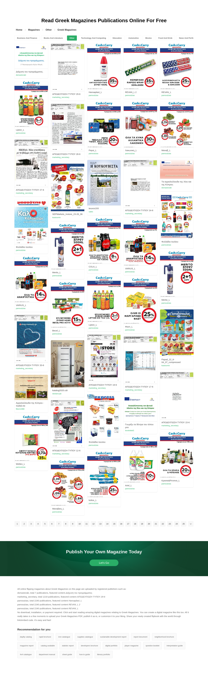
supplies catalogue (85, 637)
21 (156, 524)
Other (48, 30)
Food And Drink (165, 38)
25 (184, 524)
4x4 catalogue (26, 654)
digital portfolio (111, 646)
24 (177, 524)
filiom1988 (20, 409)
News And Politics (187, 38)
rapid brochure (45, 637)
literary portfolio (103, 654)
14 (107, 524)
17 (128, 524)
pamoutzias (93, 95)
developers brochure (89, 646)
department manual (47, 654)
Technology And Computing (93, 38)
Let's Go (104, 562)
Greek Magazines (66, 30)
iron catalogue (64, 637)
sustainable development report (113, 637)
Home (19, 30)
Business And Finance (27, 38)
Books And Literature (53, 38)
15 (114, 524)
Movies (148, 38)
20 (149, 524)
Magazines (34, 30)
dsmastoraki (21, 75)
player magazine (131, 646)
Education (117, 38)
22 (163, 524)
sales (91, 212)
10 (80, 524)
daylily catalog (26, 637)
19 (142, 524)
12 (93, 524)
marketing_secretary (60, 97)
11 (87, 524)
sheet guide (67, 654)
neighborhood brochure (164, 637)
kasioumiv (56, 217)
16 (121, 524)
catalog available (48, 646)
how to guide (84, 654)
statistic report (68, 646)
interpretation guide (175, 646)
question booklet (152, 646)
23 (170, 524)
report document (140, 637)
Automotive (133, 38)
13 (100, 524)
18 (135, 524)
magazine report (27, 646)
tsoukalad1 (129, 430)
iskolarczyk (57, 394)
